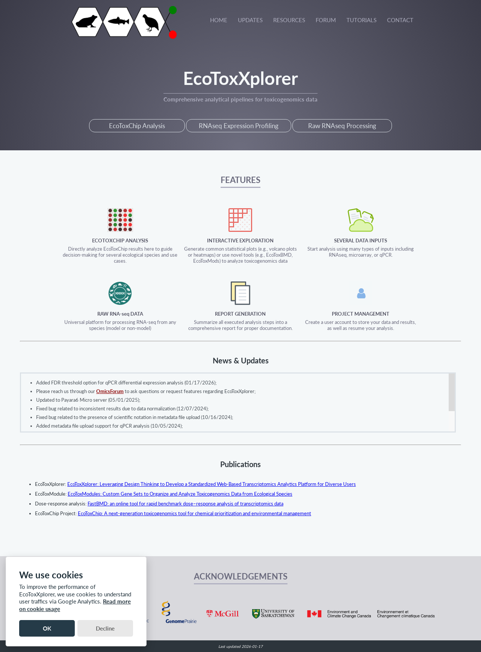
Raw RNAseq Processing (342, 126)
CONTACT (400, 20)
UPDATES (250, 20)
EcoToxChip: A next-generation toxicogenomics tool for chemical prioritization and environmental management (194, 513)
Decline (105, 628)
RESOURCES (289, 20)
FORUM (326, 20)
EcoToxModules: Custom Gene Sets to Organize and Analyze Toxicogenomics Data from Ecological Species (180, 494)
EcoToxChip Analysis (137, 126)
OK (47, 628)
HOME (218, 20)
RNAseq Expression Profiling (238, 126)
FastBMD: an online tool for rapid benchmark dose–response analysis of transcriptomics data (185, 504)
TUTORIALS (361, 20)
